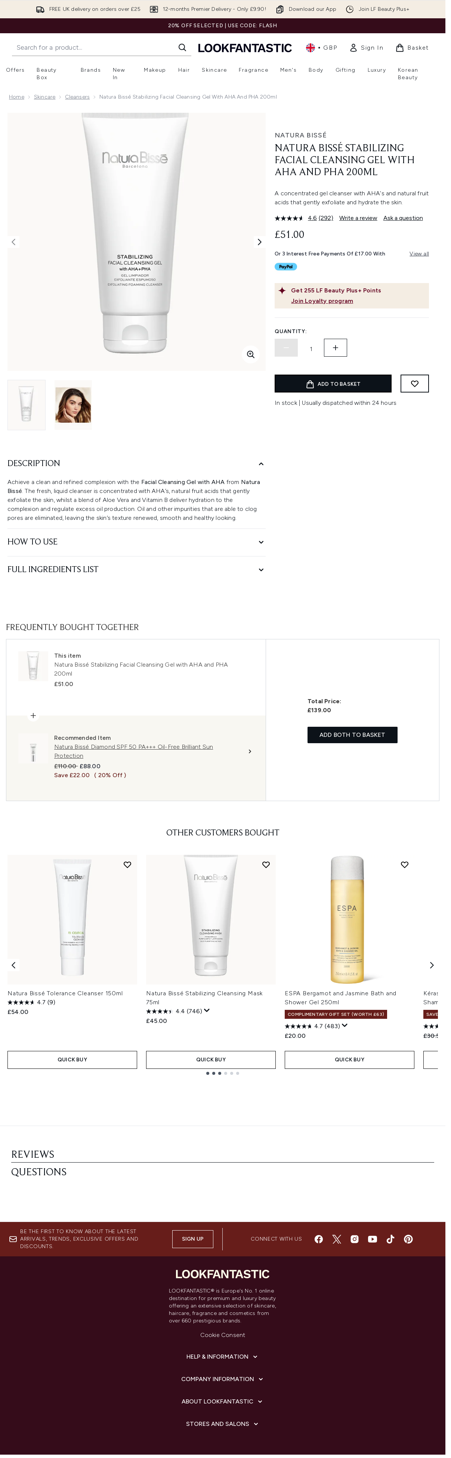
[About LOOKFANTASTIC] (223, 1350)
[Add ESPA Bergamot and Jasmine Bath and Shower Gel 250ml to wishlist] (405, 865)
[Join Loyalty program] (358, 301)
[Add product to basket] (333, 384)
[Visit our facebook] (319, 1188)
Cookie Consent (222, 1283)
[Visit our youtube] (373, 1188)
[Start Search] (182, 47)
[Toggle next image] (260, 242)
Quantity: (291, 331)
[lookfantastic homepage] (245, 47)
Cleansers (77, 97)
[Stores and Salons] (223, 1372)
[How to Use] (136, 542)
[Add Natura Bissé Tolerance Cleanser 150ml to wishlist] (127, 865)
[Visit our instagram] (355, 1188)
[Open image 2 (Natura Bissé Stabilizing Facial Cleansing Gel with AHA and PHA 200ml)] (73, 405)
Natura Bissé (301, 135)
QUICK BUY (72, 1059)
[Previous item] (13, 965)
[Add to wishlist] (415, 384)
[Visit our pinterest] (408, 1188)
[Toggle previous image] (13, 242)
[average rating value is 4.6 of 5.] (297, 218)
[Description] (136, 464)
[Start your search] (101, 47)
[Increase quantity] (335, 348)
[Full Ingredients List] (136, 570)
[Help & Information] (222, 1305)
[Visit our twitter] (337, 1188)
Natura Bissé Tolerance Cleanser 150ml (65, 994)
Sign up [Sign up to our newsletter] (193, 1187)
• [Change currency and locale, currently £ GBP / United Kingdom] (321, 47)
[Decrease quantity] (286, 348)
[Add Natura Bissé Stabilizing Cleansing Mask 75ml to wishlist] (266, 865)
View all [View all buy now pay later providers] (419, 254)
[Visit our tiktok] (390, 1188)
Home (16, 97)
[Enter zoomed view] (251, 354)
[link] (366, 47)
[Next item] (432, 965)
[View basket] (412, 47)
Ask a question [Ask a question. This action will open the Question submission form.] (403, 217)
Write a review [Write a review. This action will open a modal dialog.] (358, 217)
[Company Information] (223, 1327)
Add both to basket (352, 735)
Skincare (45, 97)
